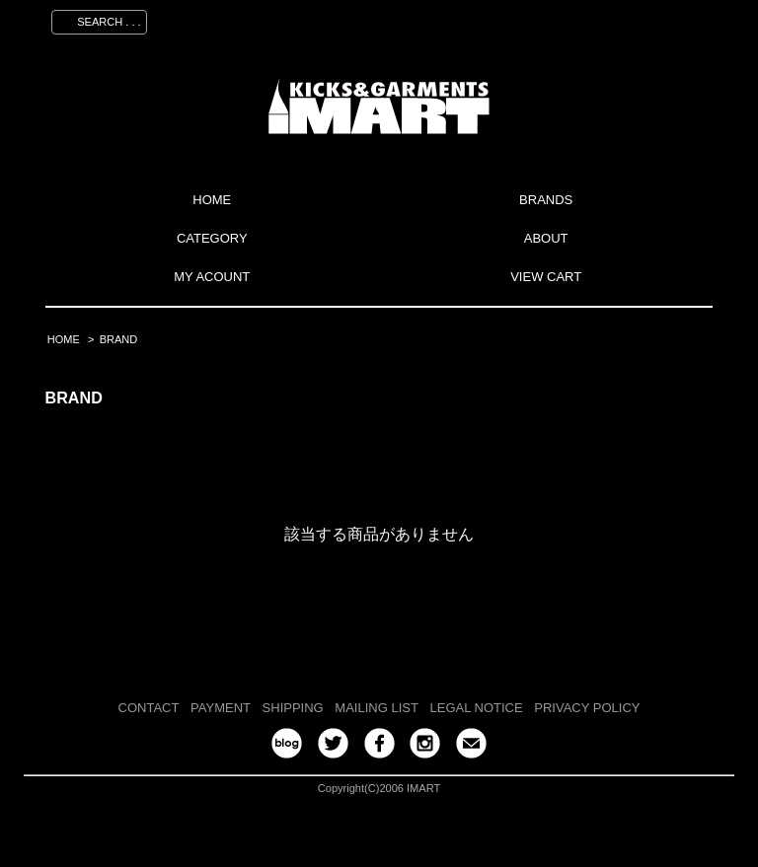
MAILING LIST (376, 707)
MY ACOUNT (212, 276)
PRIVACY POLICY (587, 707)
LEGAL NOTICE (476, 707)
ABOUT (546, 238)
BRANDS (545, 199)
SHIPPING (293, 707)
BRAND (118, 339)
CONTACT (149, 707)
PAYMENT (220, 707)
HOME (211, 199)
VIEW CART (545, 276)
